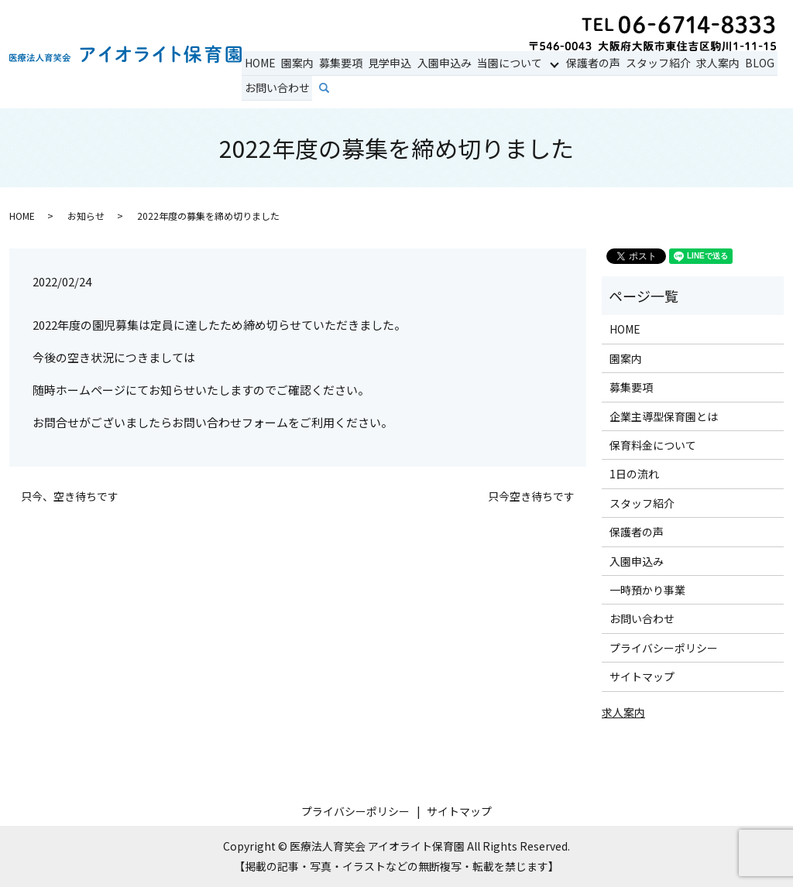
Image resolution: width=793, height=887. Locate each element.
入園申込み (438, 62)
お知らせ (86, 215)
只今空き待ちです (531, 496)
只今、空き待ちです (69, 496)
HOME (259, 62)
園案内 (295, 62)
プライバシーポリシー (663, 648)
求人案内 (708, 62)
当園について (502, 62)
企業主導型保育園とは (663, 416)
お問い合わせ (276, 87)
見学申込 (385, 62)
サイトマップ (642, 676)
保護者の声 (586, 62)
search (333, 88)
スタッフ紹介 (649, 62)
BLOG (749, 62)
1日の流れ (634, 473)
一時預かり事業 (647, 590)
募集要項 (337, 62)
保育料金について (652, 445)
